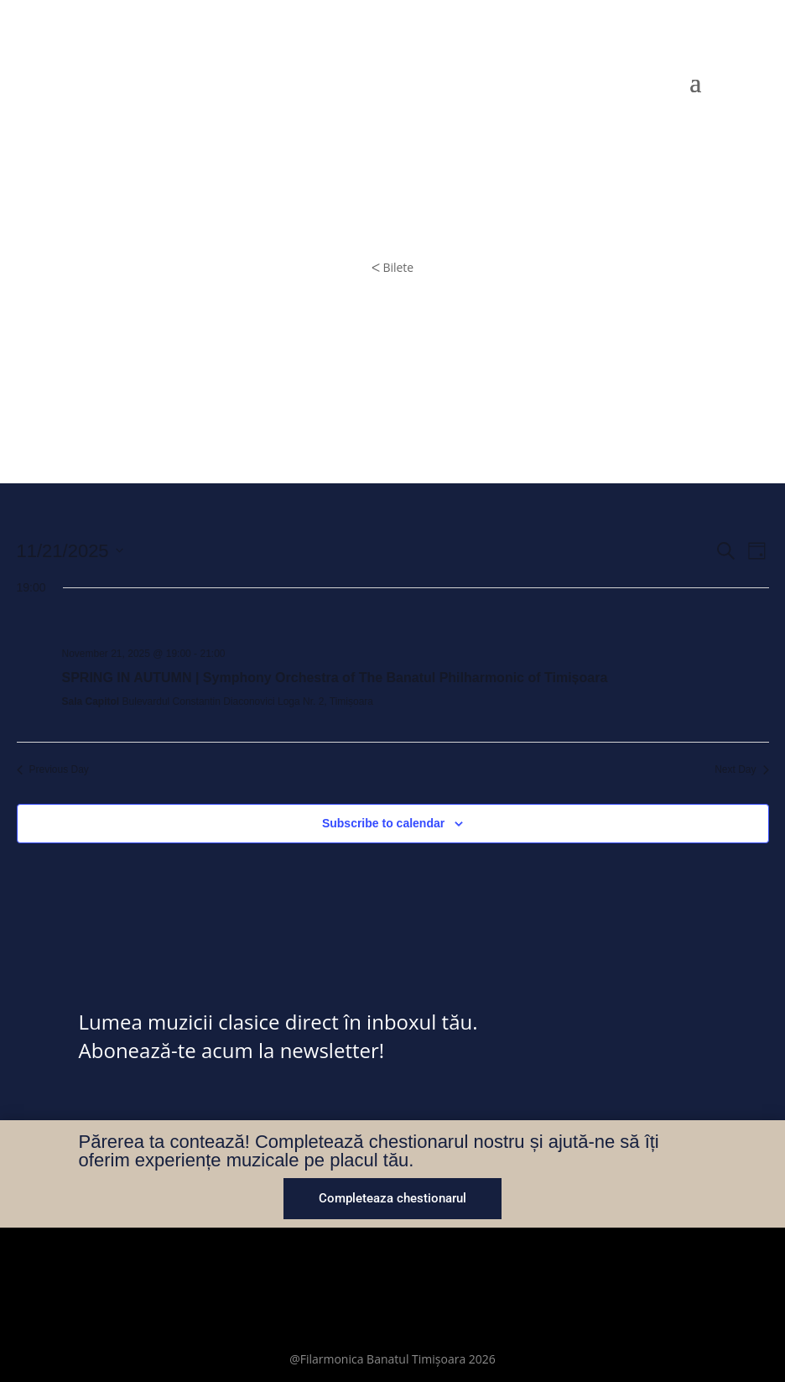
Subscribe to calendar (383, 823)
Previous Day (53, 769)
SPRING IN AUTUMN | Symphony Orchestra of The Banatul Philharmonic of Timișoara (335, 677)
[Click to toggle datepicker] (70, 551)
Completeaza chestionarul (392, 1198)
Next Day (741, 769)
